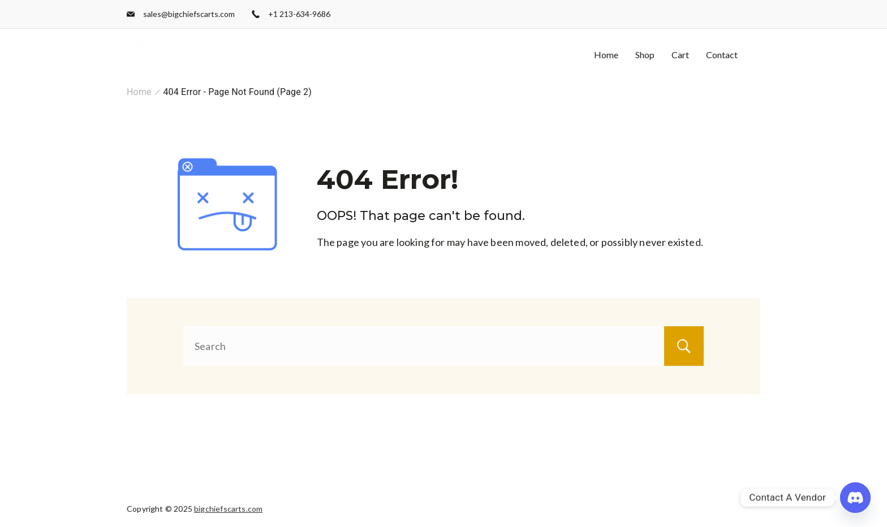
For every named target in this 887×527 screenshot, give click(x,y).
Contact (722, 54)
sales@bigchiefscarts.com (189, 14)
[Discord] (855, 497)
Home (606, 54)
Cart (680, 54)
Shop (645, 54)
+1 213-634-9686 (299, 14)
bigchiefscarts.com (228, 508)
